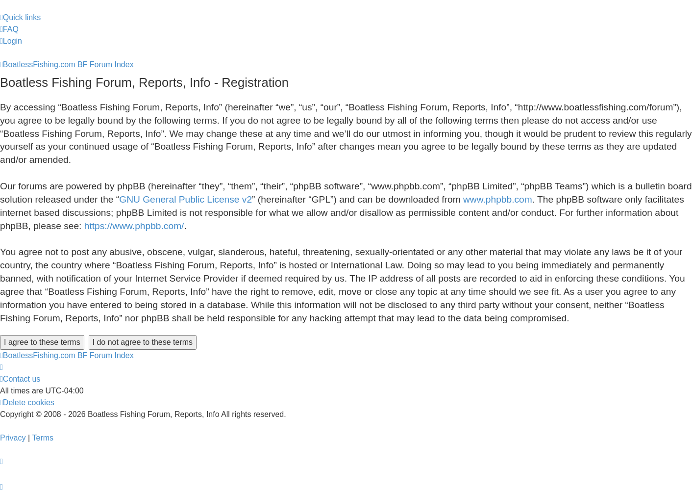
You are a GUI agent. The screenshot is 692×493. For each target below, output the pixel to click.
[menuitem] (9, 29)
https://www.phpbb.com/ (134, 226)
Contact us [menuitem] (20, 379)
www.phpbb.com (497, 199)
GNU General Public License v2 (185, 199)
